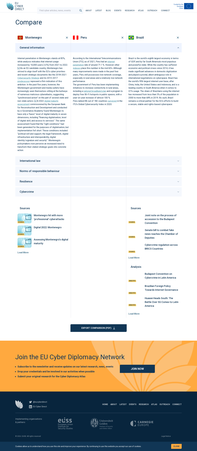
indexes (77, 73)
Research (132, 9)
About (91, 9)
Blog (110, 9)
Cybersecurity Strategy (28, 83)
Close (176, 446)
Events (120, 9)
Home (76, 409)
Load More (23, 257)
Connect (168, 9)
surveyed (112, 106)
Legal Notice (166, 441)
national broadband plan (95, 96)
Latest (101, 9)
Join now (137, 373)
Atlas (143, 9)
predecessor (24, 86)
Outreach (155, 9)
